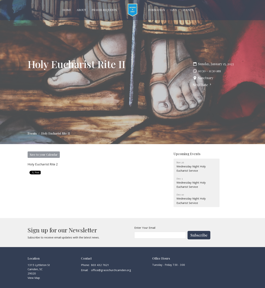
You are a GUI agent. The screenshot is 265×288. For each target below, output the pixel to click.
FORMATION (156, 10)
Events (32, 133)
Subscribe (198, 235)
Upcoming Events (187, 154)
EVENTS (188, 10)
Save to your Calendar (44, 154)
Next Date (202, 85)
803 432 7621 (100, 265)
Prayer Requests (104, 10)
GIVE (174, 10)
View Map (34, 278)
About (81, 10)
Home (67, 10)
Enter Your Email (144, 227)
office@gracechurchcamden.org (111, 270)
